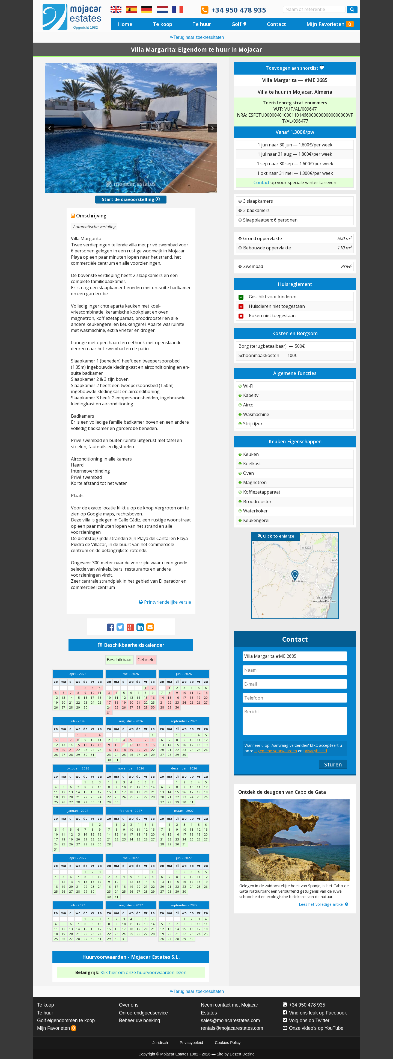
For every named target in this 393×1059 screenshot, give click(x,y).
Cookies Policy (227, 1042)
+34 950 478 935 (239, 10)
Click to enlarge (276, 536)
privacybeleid (315, 750)
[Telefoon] (295, 698)
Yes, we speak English (116, 9)
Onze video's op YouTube (313, 1028)
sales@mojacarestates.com (230, 1020)
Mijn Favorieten (330, 24)
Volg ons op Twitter (306, 1020)
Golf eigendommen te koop (66, 1020)
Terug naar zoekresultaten (196, 37)
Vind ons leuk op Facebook (315, 1013)
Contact (276, 24)
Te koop (162, 24)
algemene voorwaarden (275, 750)
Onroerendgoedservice (143, 1013)
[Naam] (295, 670)
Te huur (201, 24)
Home (125, 24)
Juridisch (160, 1042)
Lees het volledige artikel (324, 904)
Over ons (128, 1005)
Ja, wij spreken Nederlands (162, 9)
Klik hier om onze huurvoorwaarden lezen (143, 972)
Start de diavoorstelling (131, 199)
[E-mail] (295, 684)
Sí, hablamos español (131, 9)
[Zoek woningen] (352, 9)
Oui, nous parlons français (177, 9)
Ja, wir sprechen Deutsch (146, 9)
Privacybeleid (191, 1042)
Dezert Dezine (242, 1054)
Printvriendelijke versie (165, 602)
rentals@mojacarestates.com (232, 1028)
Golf (239, 24)
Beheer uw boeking (139, 1020)
